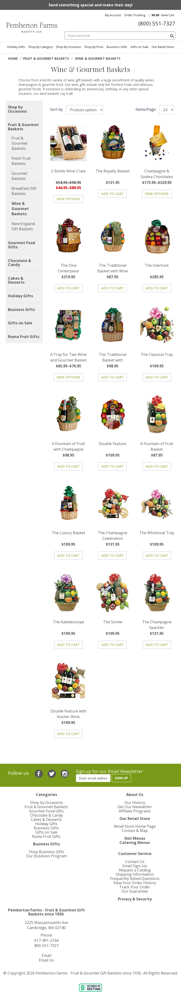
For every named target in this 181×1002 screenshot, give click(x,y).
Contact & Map (135, 830)
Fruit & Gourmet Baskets (46, 58)
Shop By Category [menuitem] (40, 47)
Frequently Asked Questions (135, 878)
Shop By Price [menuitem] (93, 47)
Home (13, 58)
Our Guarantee (134, 891)
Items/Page (146, 109)
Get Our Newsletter (135, 807)
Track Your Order (134, 887)
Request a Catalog (135, 870)
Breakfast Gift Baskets (24, 191)
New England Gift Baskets (23, 226)
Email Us (46, 960)
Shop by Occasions (17, 109)
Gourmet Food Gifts (21, 245)
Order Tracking (134, 15)
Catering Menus (134, 842)
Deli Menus (134, 838)
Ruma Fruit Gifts (23, 337)
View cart (167, 15)
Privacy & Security (135, 899)
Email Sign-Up (134, 866)
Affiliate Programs (135, 811)
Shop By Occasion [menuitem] (68, 47)
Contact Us (134, 861)
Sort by (56, 109)
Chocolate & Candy (19, 263)
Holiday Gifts (16, 47)
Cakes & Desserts (16, 280)
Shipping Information (135, 874)
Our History (134, 802)
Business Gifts (117, 47)
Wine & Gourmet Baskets (20, 208)
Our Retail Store (163, 47)
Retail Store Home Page (135, 826)
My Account (113, 15)
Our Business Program (46, 856)
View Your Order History (134, 883)
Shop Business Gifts (46, 852)
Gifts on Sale (139, 47)
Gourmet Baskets (19, 176)
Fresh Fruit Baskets (21, 161)
